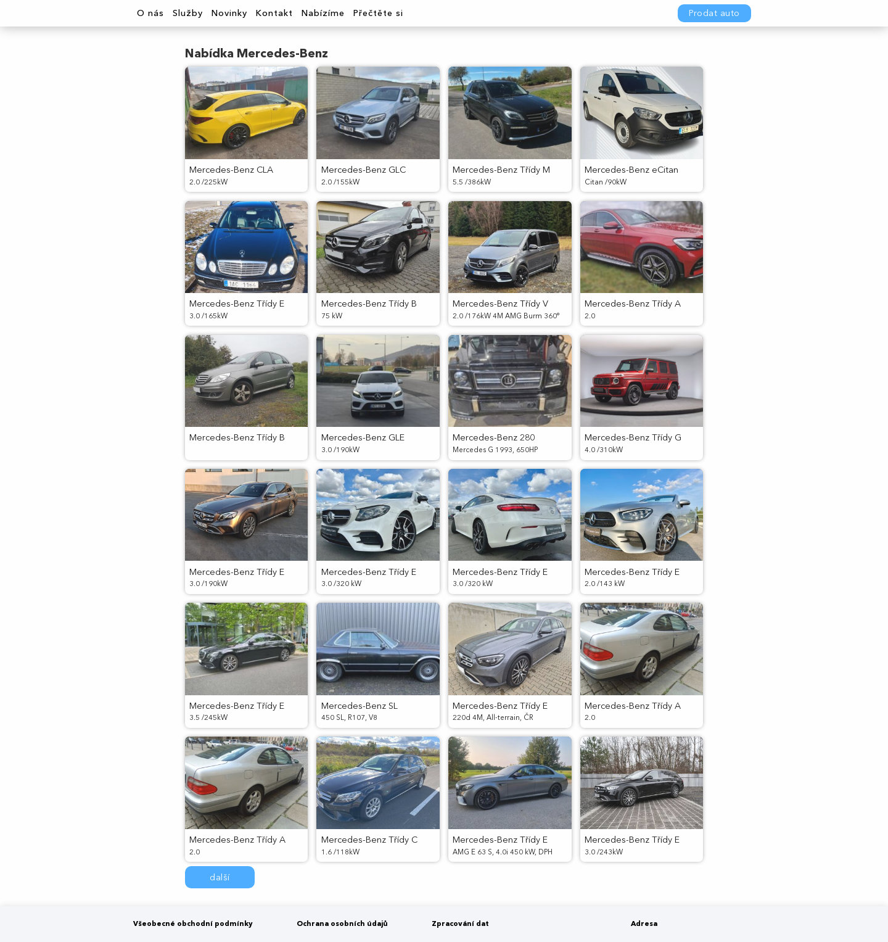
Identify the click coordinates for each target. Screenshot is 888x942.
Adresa (644, 923)
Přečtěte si (378, 13)
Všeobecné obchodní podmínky (193, 923)
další (220, 877)
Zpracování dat (460, 923)
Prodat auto (714, 13)
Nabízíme (323, 13)
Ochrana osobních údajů (342, 923)
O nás (150, 13)
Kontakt (274, 13)
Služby (188, 13)
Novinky (229, 13)
